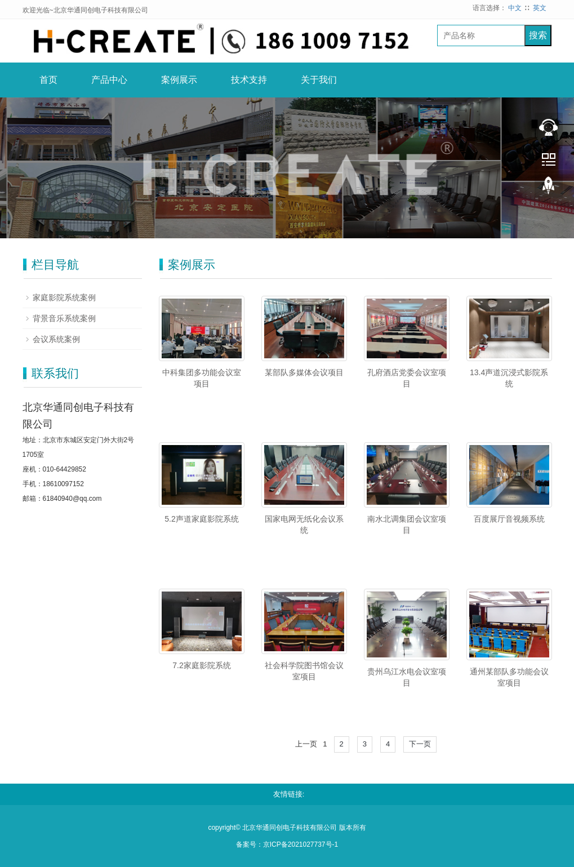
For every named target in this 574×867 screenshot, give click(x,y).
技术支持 (249, 80)
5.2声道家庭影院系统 (201, 518)
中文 (515, 8)
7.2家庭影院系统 (201, 665)
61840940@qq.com (72, 499)
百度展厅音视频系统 (509, 518)
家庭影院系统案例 (64, 297)
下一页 (420, 744)
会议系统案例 (56, 339)
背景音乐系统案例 (64, 318)
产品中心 (109, 80)
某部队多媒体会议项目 (304, 372)
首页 (48, 80)
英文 (539, 8)
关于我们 (319, 80)
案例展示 (179, 80)
